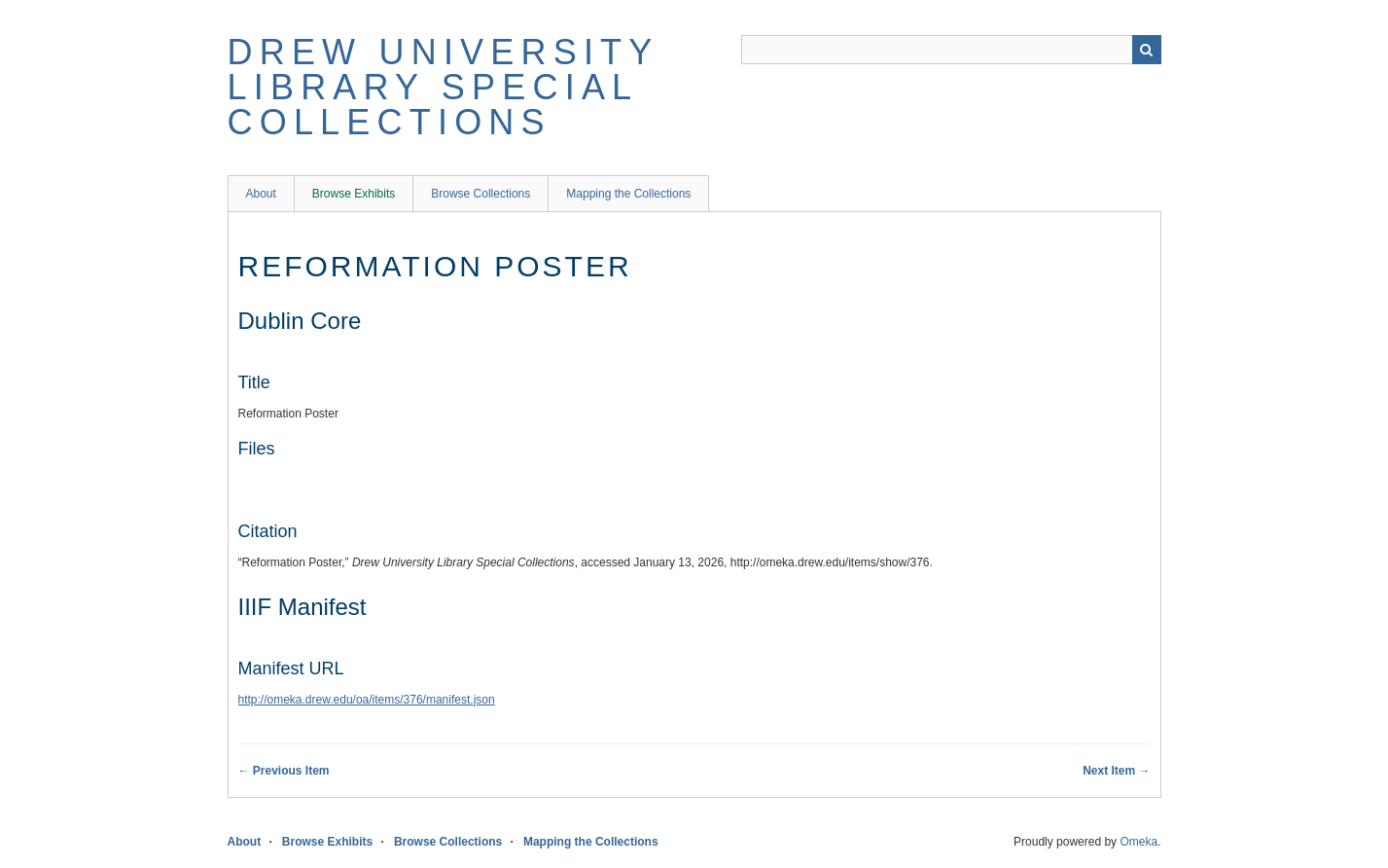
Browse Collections (480, 193)
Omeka (1138, 842)
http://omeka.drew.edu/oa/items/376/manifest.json (366, 699)
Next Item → (1116, 771)
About (261, 193)
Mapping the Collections (628, 193)
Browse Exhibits (353, 193)
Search (1146, 49)
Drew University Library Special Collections (443, 87)
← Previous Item (284, 771)
